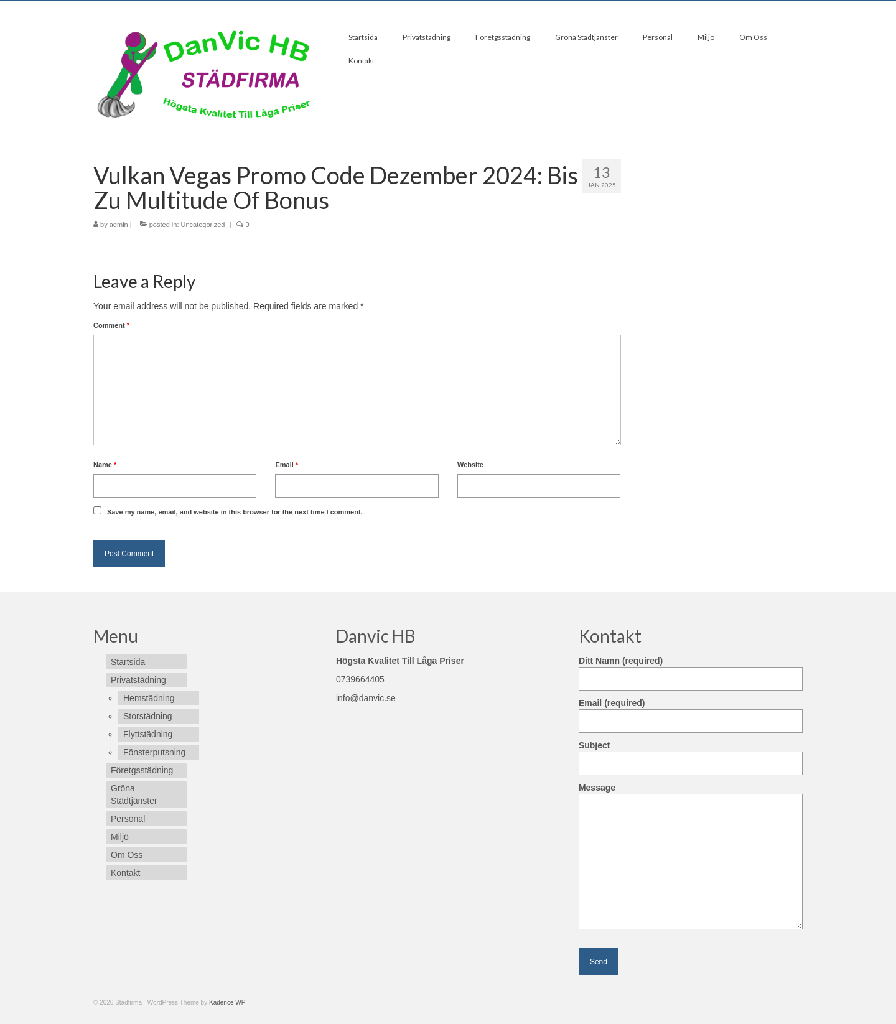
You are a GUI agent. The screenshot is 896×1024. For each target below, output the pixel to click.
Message (691, 794)
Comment (111, 325)
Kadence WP (227, 1002)
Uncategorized (203, 224)
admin (119, 224)
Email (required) (691, 712)
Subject (691, 754)
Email (286, 464)
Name (104, 464)
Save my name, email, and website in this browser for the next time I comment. (235, 512)
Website (470, 464)
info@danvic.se (366, 698)
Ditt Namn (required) (691, 670)
